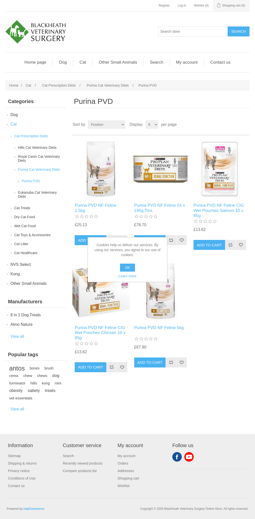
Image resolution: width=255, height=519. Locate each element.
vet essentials (20, 398)
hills (33, 383)
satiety (34, 390)
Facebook (177, 457)
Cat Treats (22, 208)
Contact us (220, 62)
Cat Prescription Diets (31, 136)
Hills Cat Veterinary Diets (37, 148)
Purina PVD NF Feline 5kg (159, 327)
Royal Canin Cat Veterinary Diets (39, 159)
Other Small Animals (118, 62)
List (245, 125)
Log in (182, 5)
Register (164, 5)
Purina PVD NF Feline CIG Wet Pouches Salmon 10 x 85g (218, 210)
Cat (82, 62)
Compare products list (80, 471)
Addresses (126, 471)
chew (27, 375)
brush (49, 368)
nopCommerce (33, 509)
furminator (17, 383)
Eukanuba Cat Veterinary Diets (37, 194)
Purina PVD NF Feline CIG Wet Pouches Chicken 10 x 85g (100, 332)
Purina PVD (31, 181)
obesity (16, 390)
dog (55, 375)
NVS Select (20, 264)
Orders (123, 463)
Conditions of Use (22, 478)
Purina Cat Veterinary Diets (39, 170)
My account (187, 62)
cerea (13, 376)
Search (156, 62)
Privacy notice (19, 471)
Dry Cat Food (24, 217)
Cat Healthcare (25, 253)
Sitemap (14, 456)
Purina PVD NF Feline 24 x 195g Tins (159, 208)
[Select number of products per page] (152, 125)
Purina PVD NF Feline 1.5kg (95, 208)
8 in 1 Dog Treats (25, 315)
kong (46, 383)
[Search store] (193, 31)
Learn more (127, 276)
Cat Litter (21, 244)
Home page (35, 62)
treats (50, 390)
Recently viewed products (83, 463)
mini (58, 383)
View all (17, 336)
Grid (236, 125)
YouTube (189, 457)
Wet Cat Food (25, 226)
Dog (63, 62)
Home (13, 85)
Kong (15, 274)
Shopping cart (128, 478)
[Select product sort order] (106, 125)
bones (34, 368)
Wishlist (123, 486)
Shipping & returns (22, 463)
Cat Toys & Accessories (32, 235)
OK (127, 268)
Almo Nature (21, 324)
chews (42, 376)
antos (17, 368)
